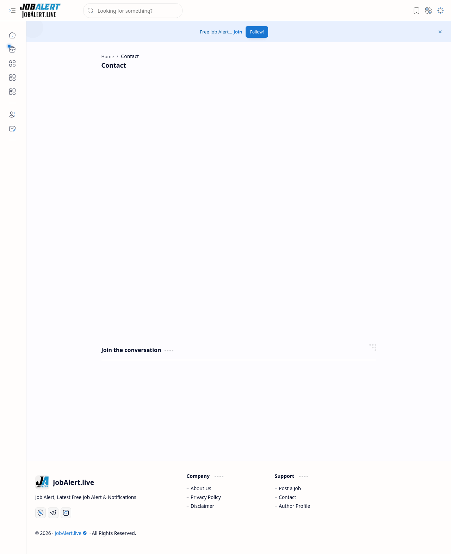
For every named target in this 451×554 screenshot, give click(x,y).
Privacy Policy (206, 497)
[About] (12, 114)
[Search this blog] (133, 11)
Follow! (257, 32)
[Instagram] (66, 512)
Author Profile (294, 506)
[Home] (12, 35)
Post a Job (290, 488)
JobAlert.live (71, 533)
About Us (201, 488)
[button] (12, 10)
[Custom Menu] (12, 77)
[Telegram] (53, 512)
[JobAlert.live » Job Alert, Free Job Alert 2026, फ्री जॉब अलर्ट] (40, 11)
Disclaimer (202, 506)
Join (238, 32)
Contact (287, 497)
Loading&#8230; (214, 207)
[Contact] (12, 129)
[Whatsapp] (40, 512)
